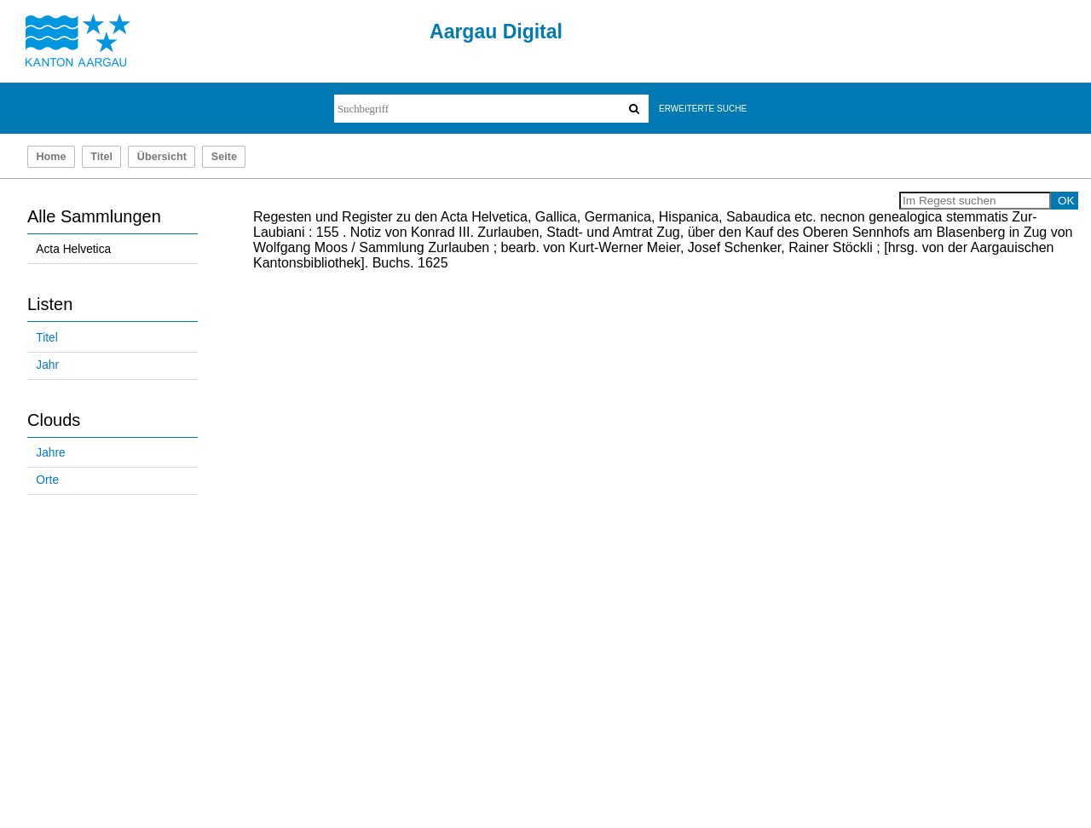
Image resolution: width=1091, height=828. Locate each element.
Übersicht (162, 157)
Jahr (47, 365)
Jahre (50, 452)
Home (51, 157)
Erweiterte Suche (703, 108)
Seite (224, 157)
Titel (101, 157)
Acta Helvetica (73, 249)
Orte (47, 480)
